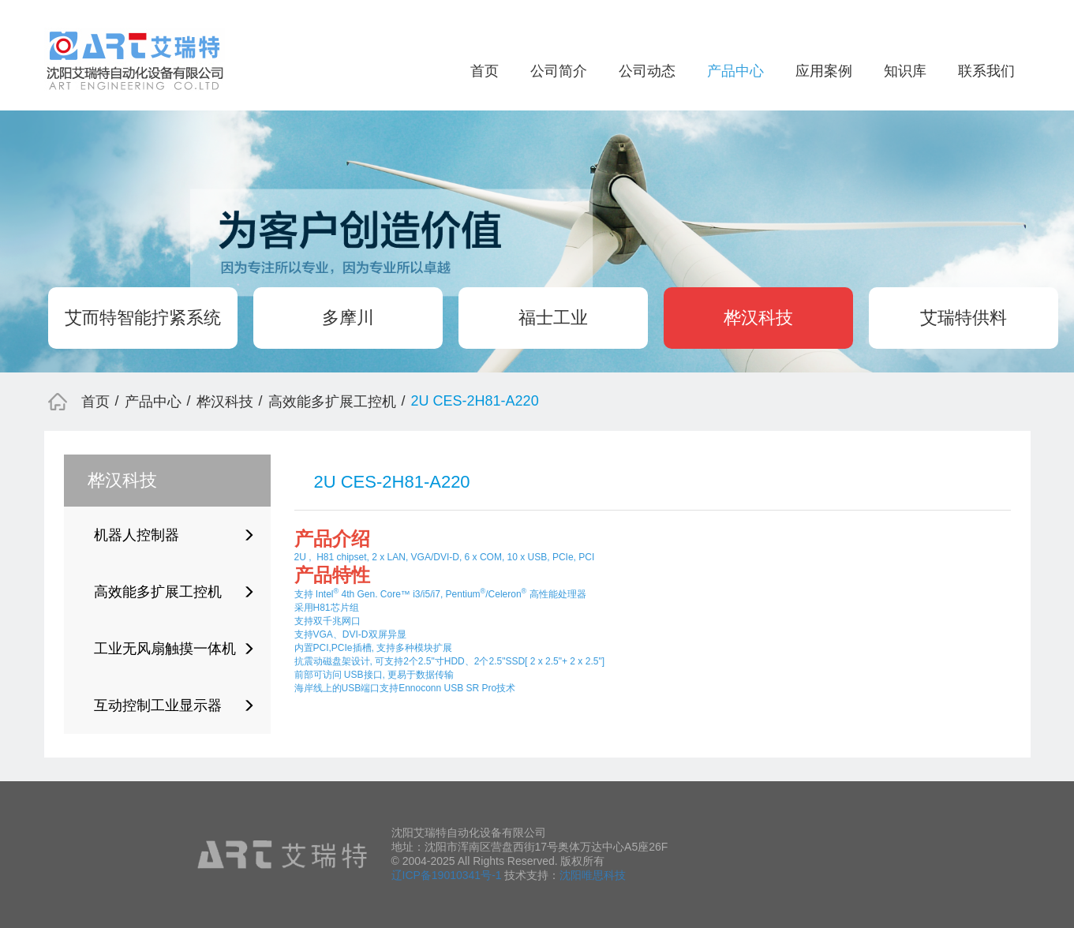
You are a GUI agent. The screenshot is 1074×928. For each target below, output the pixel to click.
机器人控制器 (174, 535)
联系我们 (986, 71)
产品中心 (735, 71)
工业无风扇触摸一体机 (174, 649)
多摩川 (348, 317)
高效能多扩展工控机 (332, 402)
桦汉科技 (758, 317)
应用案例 (823, 71)
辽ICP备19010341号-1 (446, 875)
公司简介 (558, 71)
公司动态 (647, 71)
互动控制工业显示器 (174, 705)
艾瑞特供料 (963, 317)
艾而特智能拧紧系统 (143, 317)
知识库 (905, 71)
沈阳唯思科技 (592, 875)
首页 (484, 71)
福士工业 (553, 317)
